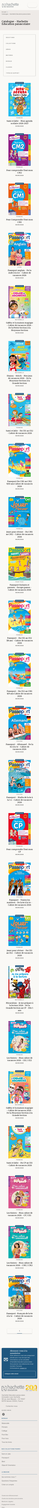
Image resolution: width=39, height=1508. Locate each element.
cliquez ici (23, 1368)
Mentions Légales (7, 1501)
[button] (11, 37)
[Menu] (32, 5)
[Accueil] (10, 5)
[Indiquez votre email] (16, 1374)
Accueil (4, 12)
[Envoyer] (33, 1374)
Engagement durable (8, 1504)
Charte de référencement (10, 1495)
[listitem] (3, 1414)
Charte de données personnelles (12, 1498)
